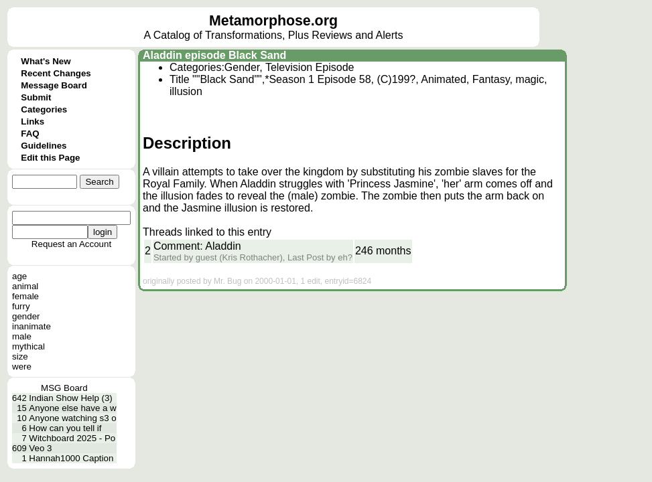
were (21, 367)
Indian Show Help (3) (70, 398)
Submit (36, 97)
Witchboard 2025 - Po (72, 438)
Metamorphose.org (273, 21)
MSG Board (64, 388)
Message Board (54, 85)
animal (25, 286)
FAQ (30, 134)
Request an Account (71, 244)
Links (32, 121)
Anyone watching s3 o (72, 418)
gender (26, 316)
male (21, 336)
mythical (28, 346)
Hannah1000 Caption (71, 458)
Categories (44, 109)
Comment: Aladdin (197, 246)
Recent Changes (55, 73)
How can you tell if (65, 428)
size (20, 356)
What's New (45, 61)
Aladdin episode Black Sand (214, 55)
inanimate (31, 326)
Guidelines (43, 146)
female (25, 296)
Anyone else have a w (72, 408)
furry (21, 306)
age (19, 276)
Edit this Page (50, 158)
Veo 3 (40, 448)
